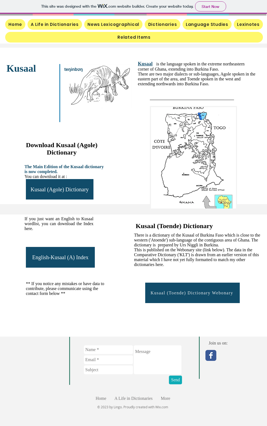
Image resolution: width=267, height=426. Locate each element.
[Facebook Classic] (210, 355)
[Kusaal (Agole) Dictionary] (59, 189)
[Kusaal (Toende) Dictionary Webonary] (192, 293)
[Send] (175, 380)
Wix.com (161, 407)
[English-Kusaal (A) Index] (60, 257)
